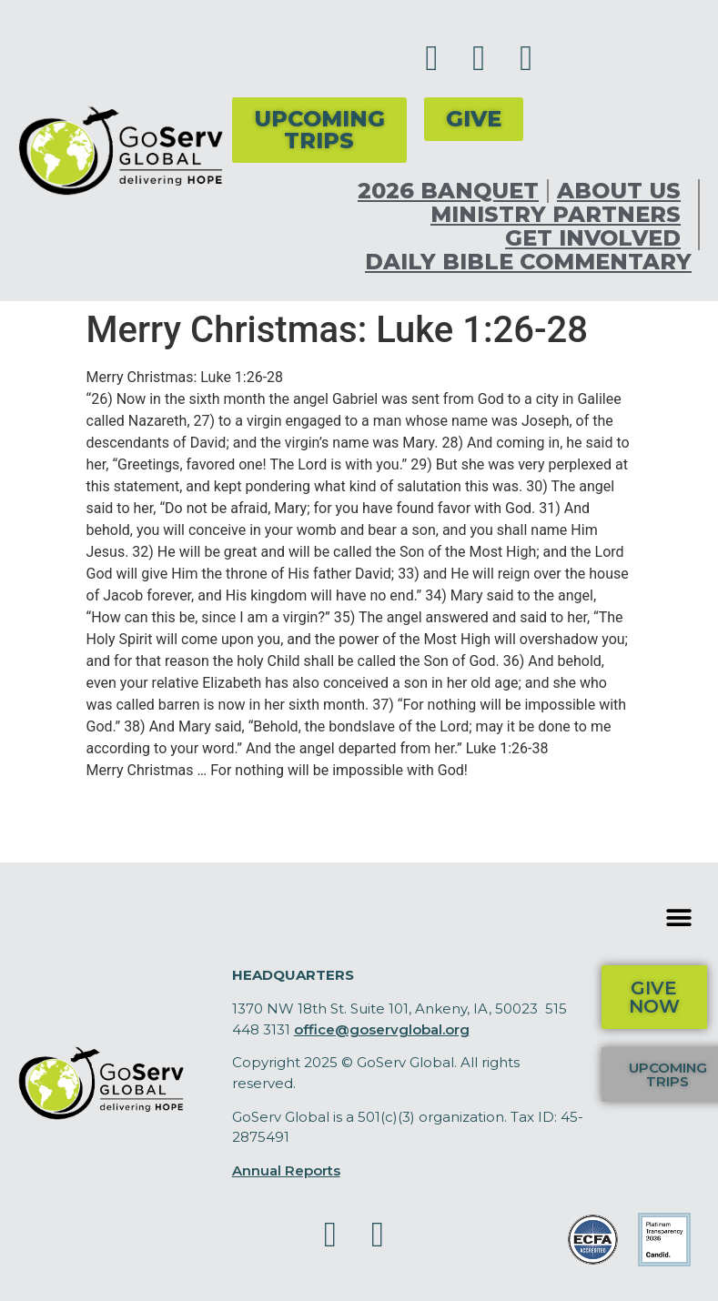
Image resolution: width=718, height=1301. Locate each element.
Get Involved (597, 238)
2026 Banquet (448, 191)
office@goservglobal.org (382, 1029)
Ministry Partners (560, 215)
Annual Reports (286, 1170)
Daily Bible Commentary (528, 262)
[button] (679, 917)
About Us (623, 191)
